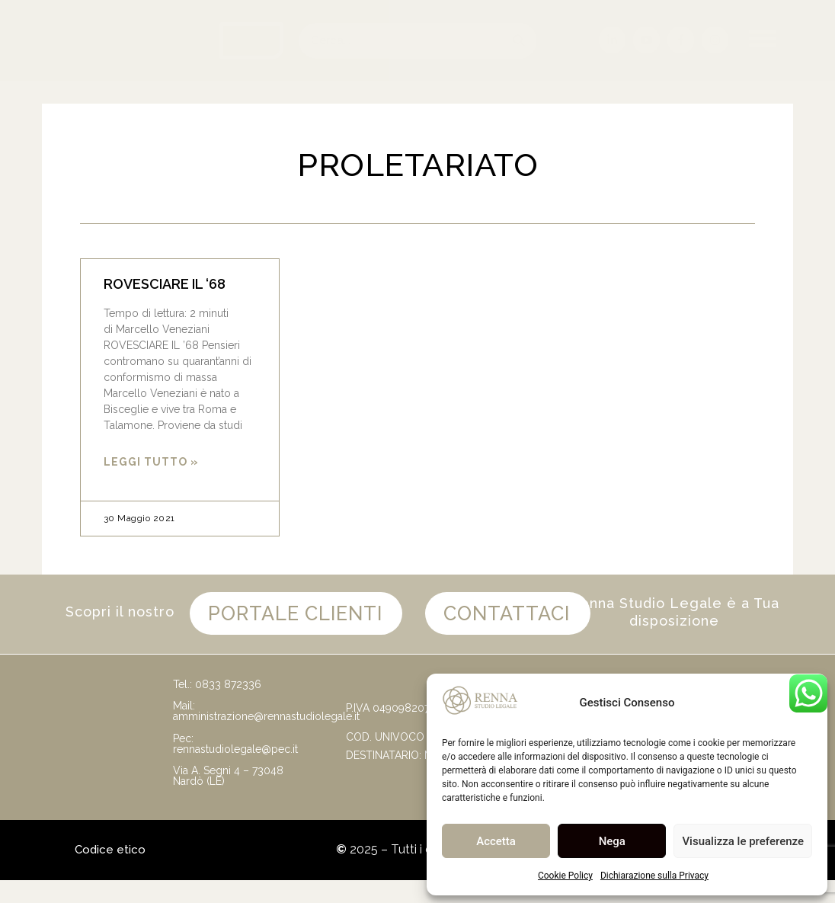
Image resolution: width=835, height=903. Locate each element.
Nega (612, 841)
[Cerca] (518, 41)
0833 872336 (228, 707)
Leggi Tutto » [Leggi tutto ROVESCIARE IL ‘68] (151, 462)
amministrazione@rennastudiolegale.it (266, 739)
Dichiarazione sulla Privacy (654, 875)
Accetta (496, 841)
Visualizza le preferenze (743, 841)
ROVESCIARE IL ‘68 (165, 284)
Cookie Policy (565, 875)
